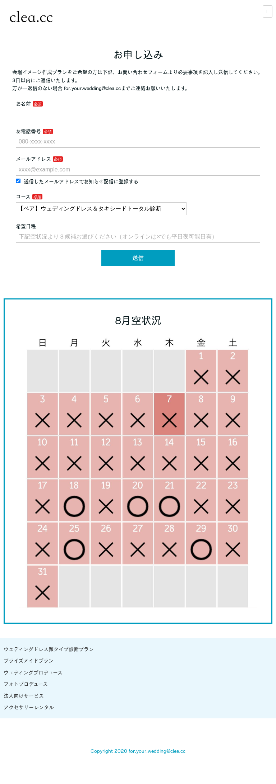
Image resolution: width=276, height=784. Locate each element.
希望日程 (26, 226)
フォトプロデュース (26, 683)
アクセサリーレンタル (29, 707)
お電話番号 (28, 131)
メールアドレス (33, 158)
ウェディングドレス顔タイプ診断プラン (49, 649)
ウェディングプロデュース (33, 672)
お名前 (23, 103)
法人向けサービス (24, 695)
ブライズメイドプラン (29, 660)
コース (23, 196)
